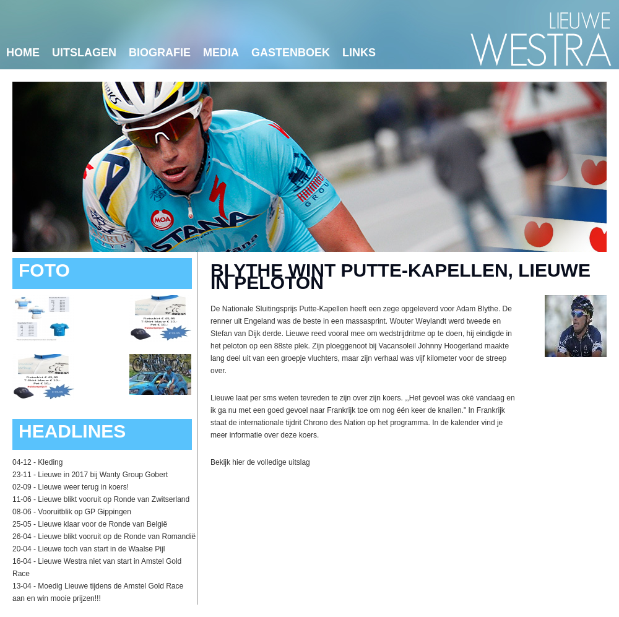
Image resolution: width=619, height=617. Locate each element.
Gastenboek (290, 52)
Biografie (160, 52)
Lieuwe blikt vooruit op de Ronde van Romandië (117, 536)
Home (23, 52)
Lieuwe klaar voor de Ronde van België (102, 524)
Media (221, 52)
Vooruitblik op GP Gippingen (84, 511)
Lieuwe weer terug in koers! (83, 487)
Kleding (50, 462)
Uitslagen (84, 52)
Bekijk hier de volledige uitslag (260, 462)
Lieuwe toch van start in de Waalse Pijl (101, 549)
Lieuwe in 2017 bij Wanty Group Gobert (103, 474)
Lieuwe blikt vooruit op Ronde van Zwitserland (113, 499)
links (359, 52)
